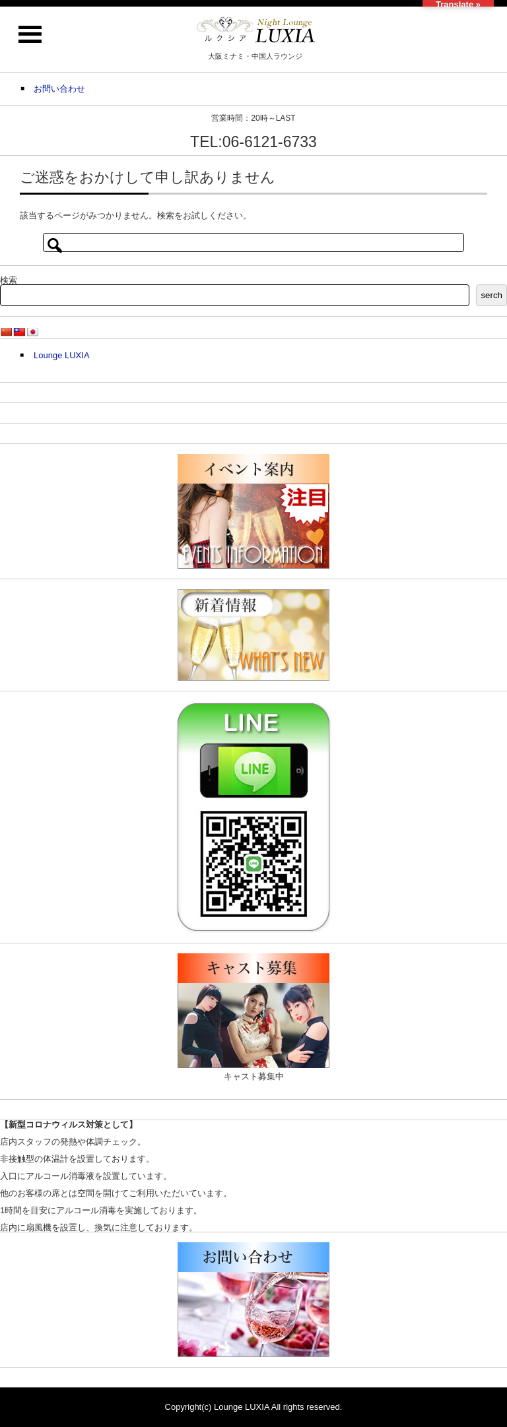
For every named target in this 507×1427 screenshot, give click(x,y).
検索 (8, 280)
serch (491, 295)
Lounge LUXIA (62, 355)
